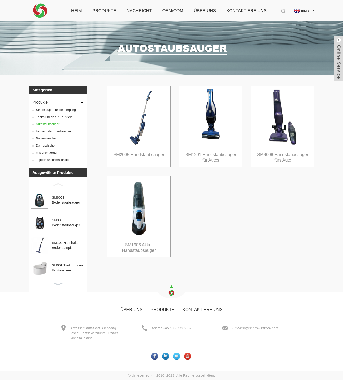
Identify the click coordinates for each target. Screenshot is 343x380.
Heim (76, 10)
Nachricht (139, 10)
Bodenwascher (46, 138)
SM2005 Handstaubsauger (138, 154)
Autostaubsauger (47, 124)
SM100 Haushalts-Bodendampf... (65, 245)
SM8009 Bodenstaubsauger (66, 200)
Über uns (205, 10)
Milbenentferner (46, 152)
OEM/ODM (172, 10)
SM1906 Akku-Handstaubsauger (139, 247)
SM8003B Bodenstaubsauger (66, 222)
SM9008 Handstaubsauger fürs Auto (282, 157)
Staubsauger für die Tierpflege (56, 110)
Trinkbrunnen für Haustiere (54, 117)
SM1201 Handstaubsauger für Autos (210, 157)
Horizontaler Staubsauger (53, 131)
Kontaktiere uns (246, 10)
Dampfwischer (45, 145)
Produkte (104, 10)
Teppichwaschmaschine (52, 160)
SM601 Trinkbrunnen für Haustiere (67, 268)
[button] (57, 184)
